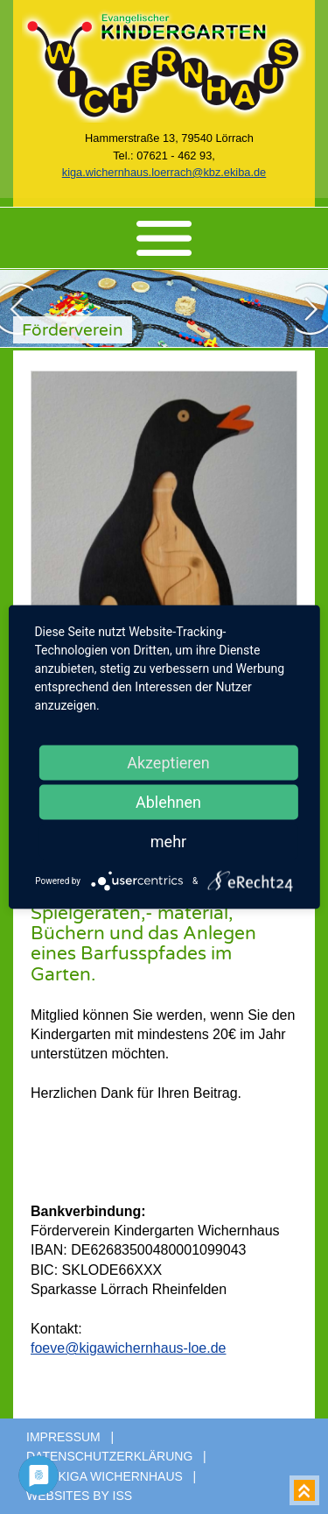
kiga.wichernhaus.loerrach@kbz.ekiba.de (164, 172)
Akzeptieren (168, 762)
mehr (168, 841)
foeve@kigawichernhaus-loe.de (128, 1348)
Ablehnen (168, 802)
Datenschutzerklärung (109, 1456)
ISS (123, 1496)
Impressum (63, 1437)
